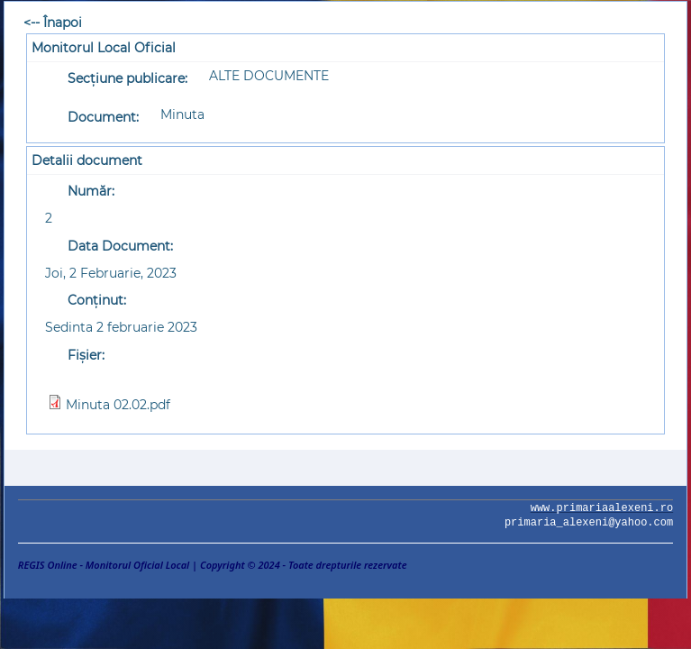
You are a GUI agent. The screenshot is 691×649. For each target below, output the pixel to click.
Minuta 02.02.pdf (118, 405)
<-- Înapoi (52, 22)
